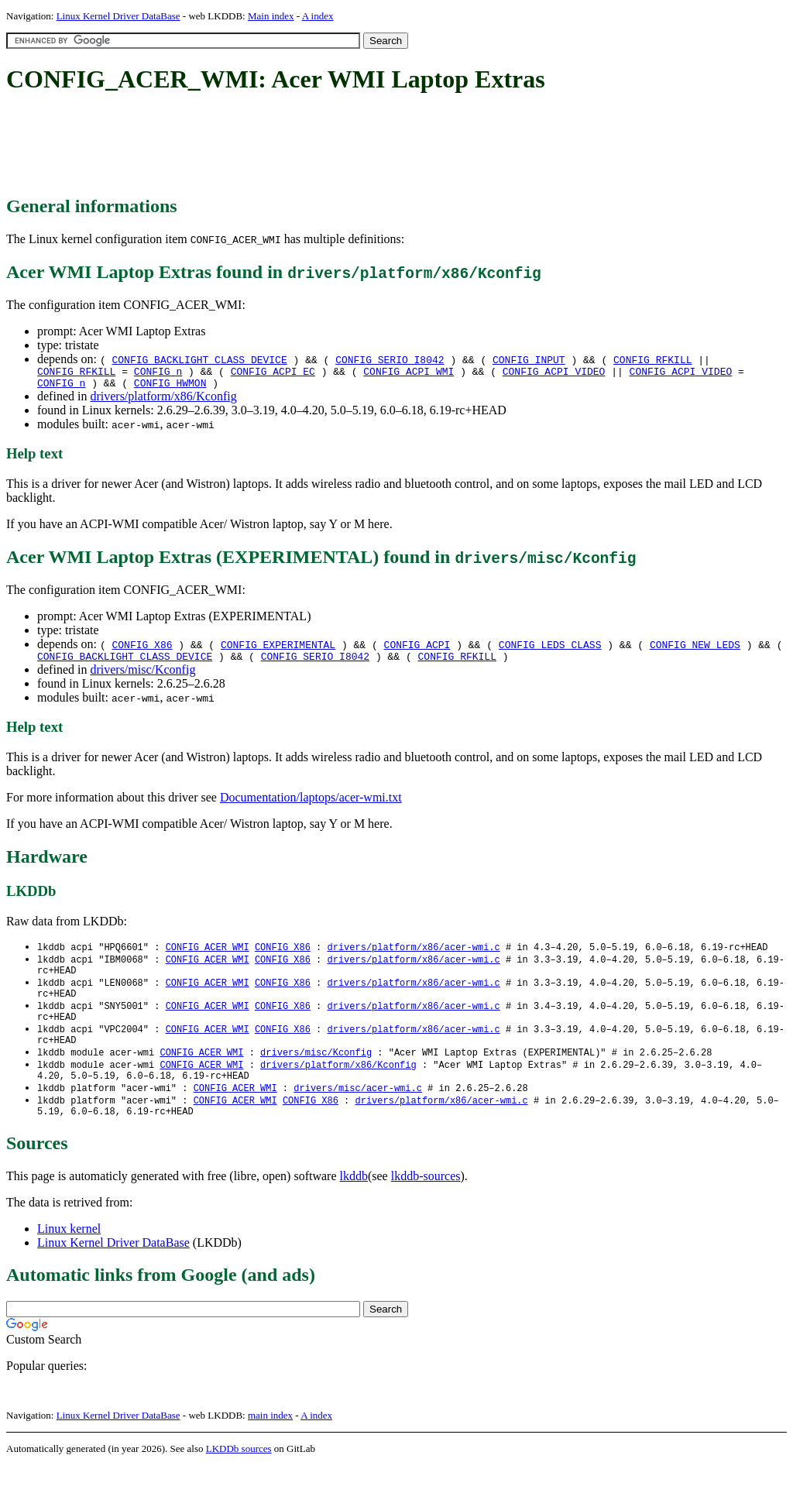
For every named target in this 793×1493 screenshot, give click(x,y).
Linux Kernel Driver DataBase (118, 16)
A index (318, 16)
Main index (271, 16)
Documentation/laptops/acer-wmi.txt (311, 804)
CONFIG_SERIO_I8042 (389, 359)
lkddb (354, 1203)
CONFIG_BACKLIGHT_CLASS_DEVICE (199, 359)
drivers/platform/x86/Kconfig (163, 400)
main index (270, 1443)
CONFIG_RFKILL (652, 359)
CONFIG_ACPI (417, 649)
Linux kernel (69, 1256)
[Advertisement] (288, 145)
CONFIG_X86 (142, 649)
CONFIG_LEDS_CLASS (550, 649)
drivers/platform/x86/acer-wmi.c (413, 954)
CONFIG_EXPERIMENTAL (278, 649)
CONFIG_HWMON (170, 387)
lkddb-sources (426, 1203)
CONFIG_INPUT (529, 359)
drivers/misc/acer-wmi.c (358, 1112)
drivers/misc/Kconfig (142, 676)
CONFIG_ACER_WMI (207, 954)
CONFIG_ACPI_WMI (408, 373)
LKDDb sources (239, 1476)
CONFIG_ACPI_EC (273, 373)
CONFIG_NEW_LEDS (695, 649)
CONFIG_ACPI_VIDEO (554, 373)
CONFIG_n (158, 373)
